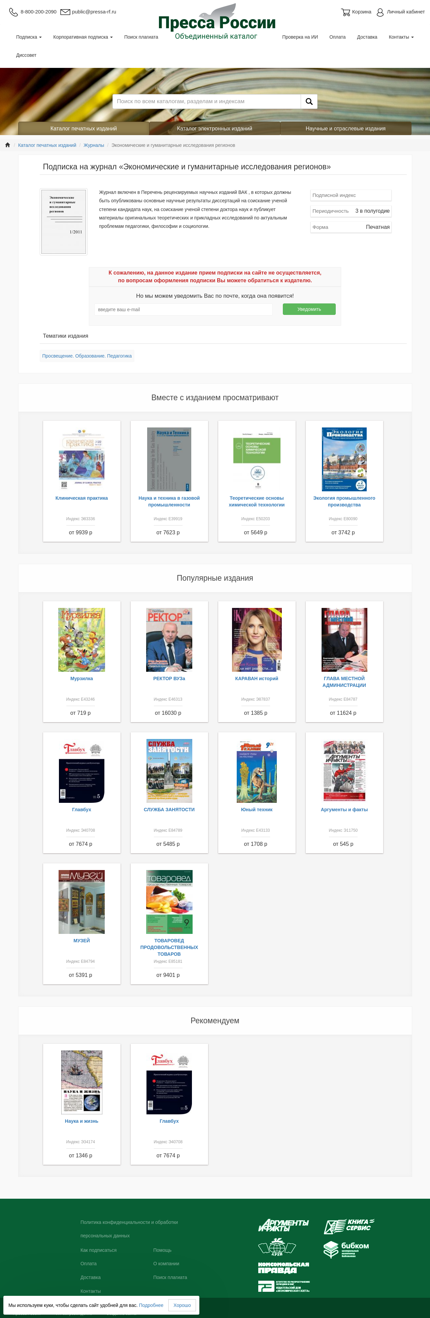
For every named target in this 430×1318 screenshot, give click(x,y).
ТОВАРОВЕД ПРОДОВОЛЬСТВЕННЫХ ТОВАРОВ (169, 947)
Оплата (337, 37)
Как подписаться (98, 1250)
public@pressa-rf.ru (88, 11)
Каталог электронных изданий (214, 128)
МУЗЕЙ (81, 940)
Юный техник (257, 809)
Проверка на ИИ (300, 37)
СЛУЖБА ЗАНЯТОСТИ (169, 809)
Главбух (81, 809)
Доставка (367, 37)
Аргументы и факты (344, 809)
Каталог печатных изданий (84, 128)
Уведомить (309, 309)
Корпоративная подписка (83, 37)
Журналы (94, 145)
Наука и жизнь (81, 1121)
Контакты (401, 37)
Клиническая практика (82, 498)
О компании (166, 1263)
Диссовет (26, 55)
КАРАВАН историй (256, 678)
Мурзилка (81, 678)
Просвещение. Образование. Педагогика (87, 356)
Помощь (162, 1250)
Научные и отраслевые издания (346, 128)
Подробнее (151, 1305)
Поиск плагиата (141, 37)
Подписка (29, 37)
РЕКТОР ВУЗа (169, 678)
